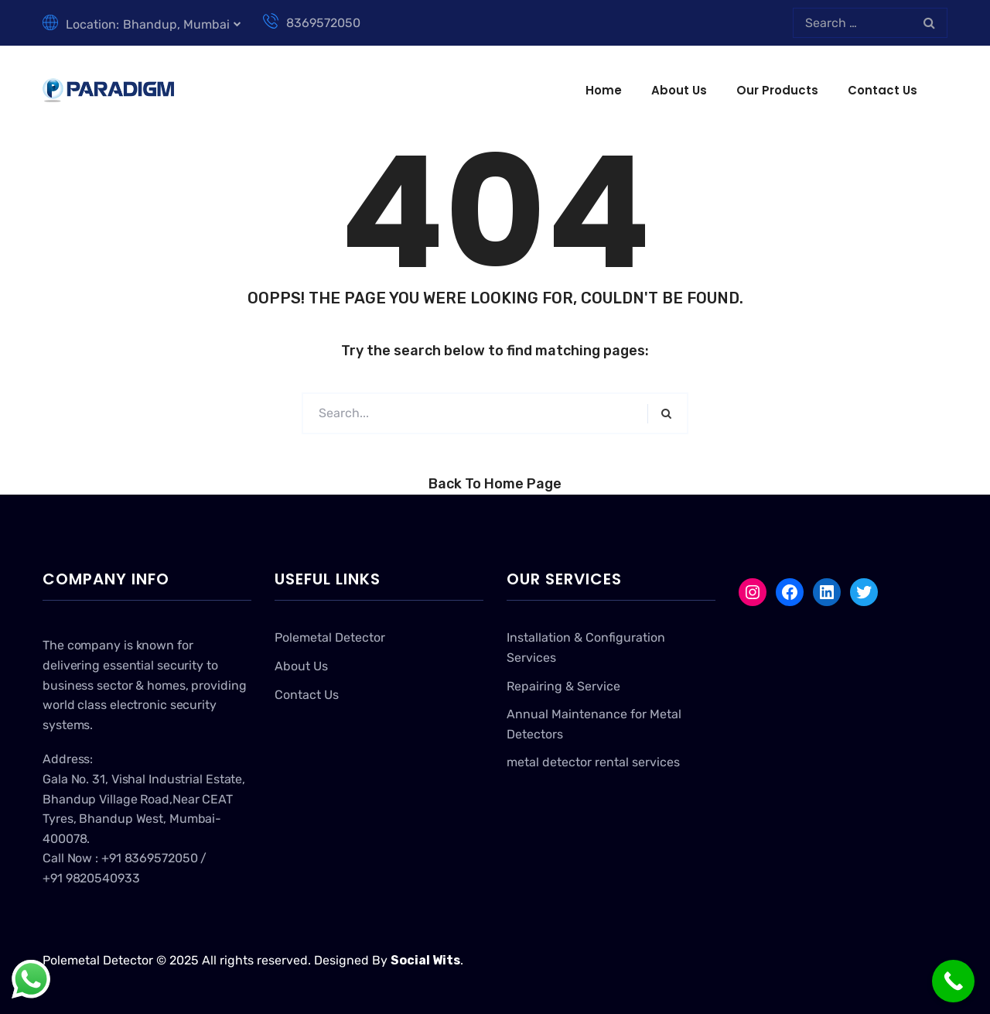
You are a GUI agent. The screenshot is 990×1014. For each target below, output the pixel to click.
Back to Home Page (495, 483)
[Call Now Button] (953, 981)
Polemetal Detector (330, 637)
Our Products (777, 90)
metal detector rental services (593, 762)
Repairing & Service (563, 686)
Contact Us (882, 90)
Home (603, 90)
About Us (679, 90)
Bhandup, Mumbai (176, 24)
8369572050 (311, 22)
